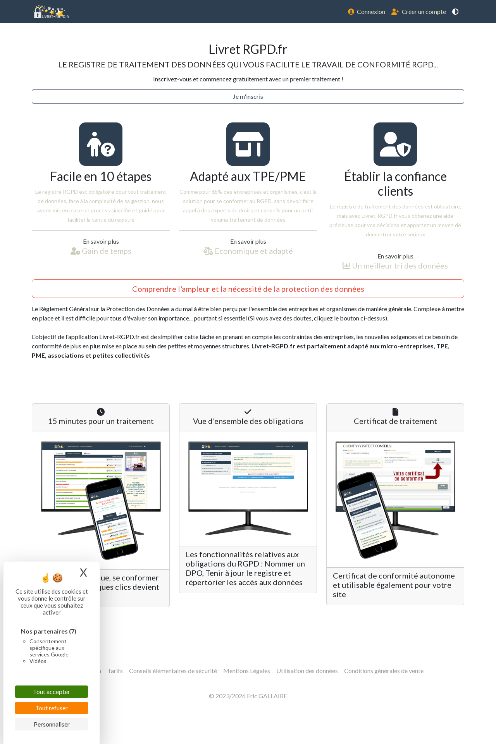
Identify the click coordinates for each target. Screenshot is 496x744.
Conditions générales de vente (384, 670)
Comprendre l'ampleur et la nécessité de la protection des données (248, 288)
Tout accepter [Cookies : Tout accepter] (51, 691)
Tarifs (115, 670)
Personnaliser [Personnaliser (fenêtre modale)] (52, 724)
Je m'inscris (248, 96)
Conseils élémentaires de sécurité (173, 670)
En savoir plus (101, 241)
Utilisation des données (307, 670)
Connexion (366, 11)
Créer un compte (418, 11)
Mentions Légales (246, 670)
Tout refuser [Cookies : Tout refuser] (51, 707)
